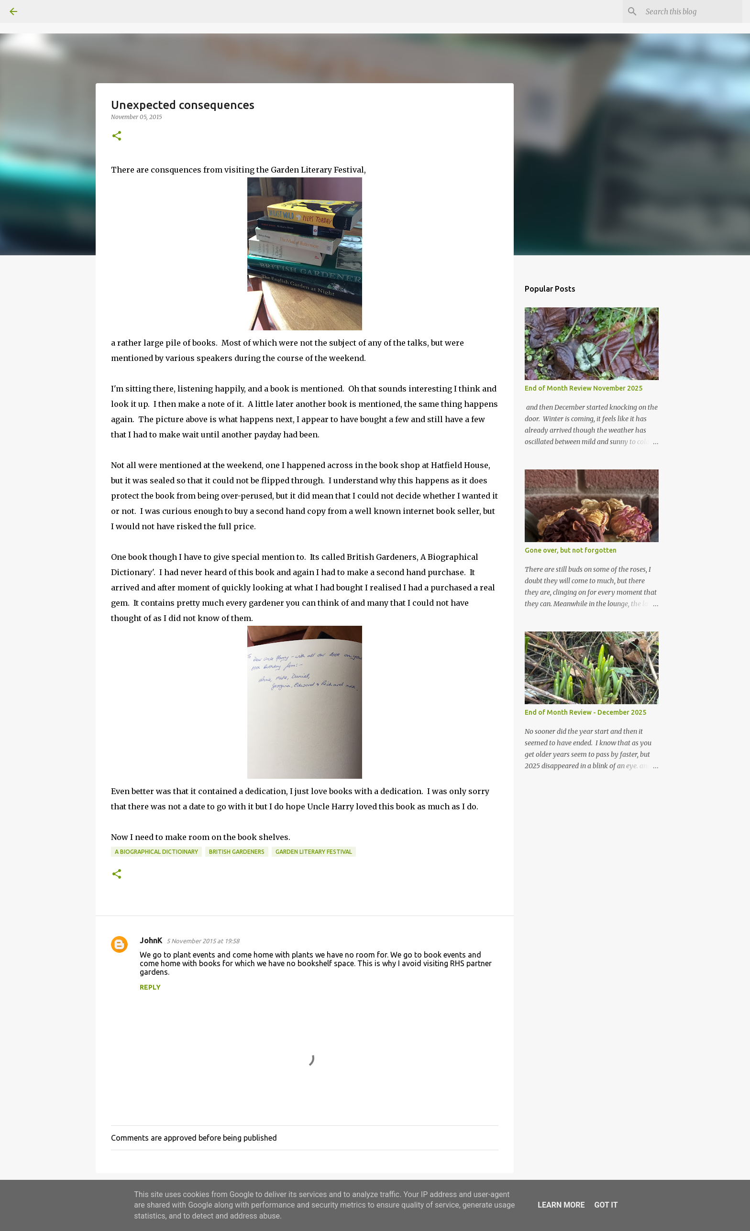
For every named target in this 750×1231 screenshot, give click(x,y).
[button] (116, 136)
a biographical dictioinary (156, 852)
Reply (150, 987)
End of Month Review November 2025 (583, 388)
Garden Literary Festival (314, 852)
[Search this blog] (692, 11)
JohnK (151, 940)
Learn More (561, 1204)
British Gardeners (237, 852)
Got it (606, 1204)
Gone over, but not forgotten (571, 550)
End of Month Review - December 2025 (585, 712)
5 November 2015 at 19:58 (202, 940)
